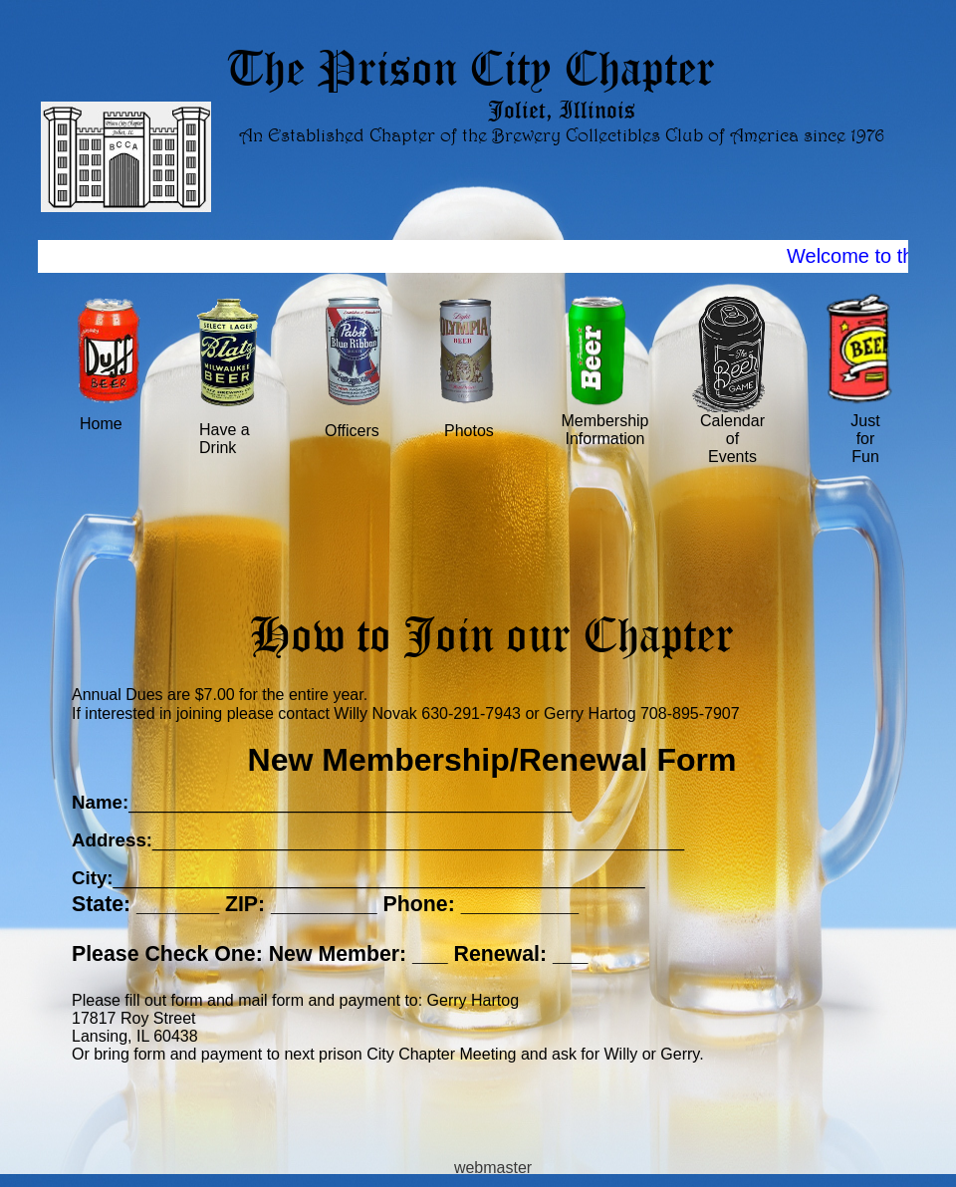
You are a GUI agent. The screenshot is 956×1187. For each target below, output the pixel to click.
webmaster (493, 1167)
